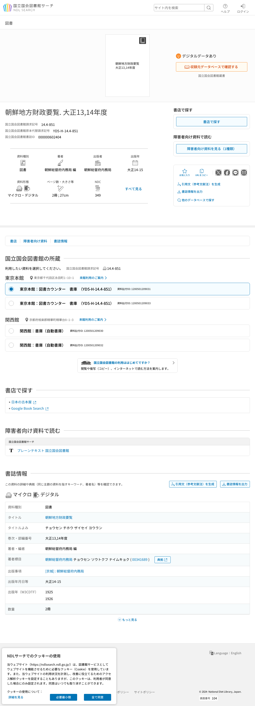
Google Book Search (30, 408)
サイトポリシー (144, 692)
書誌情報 (60, 240)
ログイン (243, 7)
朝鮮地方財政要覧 (58, 517)
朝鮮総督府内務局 (58, 559)
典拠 (162, 559)
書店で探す (211, 121)
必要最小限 (63, 697)
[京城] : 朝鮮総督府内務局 (64, 571)
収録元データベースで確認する (211, 66)
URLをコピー (201, 173)
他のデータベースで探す (195, 200)
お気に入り (184, 173)
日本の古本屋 (24, 401)
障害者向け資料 (35, 240)
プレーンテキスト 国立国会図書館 (43, 450)
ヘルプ (225, 7)
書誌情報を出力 (190, 191)
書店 (13, 240)
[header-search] (183, 7)
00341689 (139, 559)
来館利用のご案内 (94, 277)
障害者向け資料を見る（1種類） (212, 148)
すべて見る (133, 188)
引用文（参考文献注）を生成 (198, 184)
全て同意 (97, 697)
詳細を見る (15, 697)
